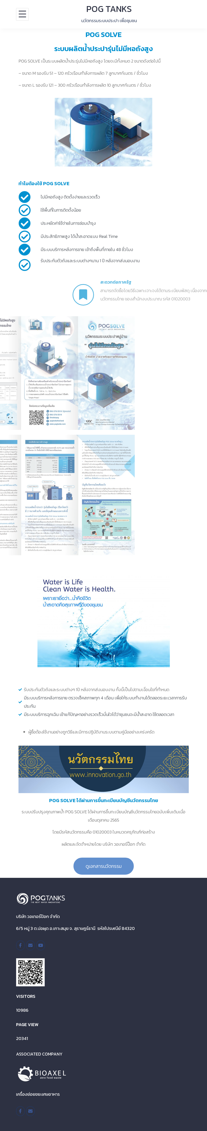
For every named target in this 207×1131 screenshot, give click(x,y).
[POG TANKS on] (50, 945)
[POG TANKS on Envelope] (30, 945)
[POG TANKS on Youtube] (40, 945)
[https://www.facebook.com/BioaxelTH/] (20, 1111)
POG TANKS (109, 8)
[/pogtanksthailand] (20, 945)
